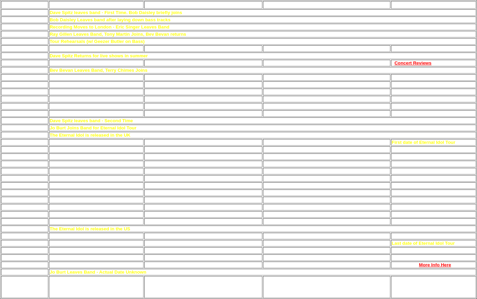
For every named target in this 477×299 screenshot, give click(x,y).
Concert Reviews (412, 63)
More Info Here (435, 264)
